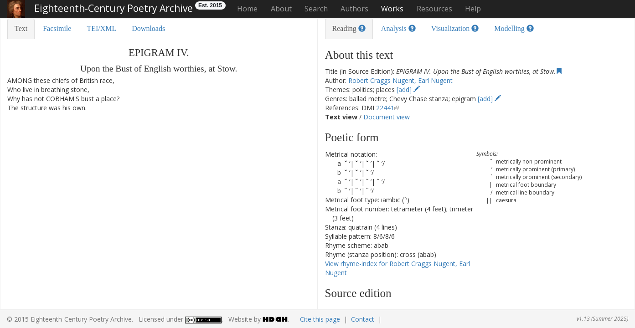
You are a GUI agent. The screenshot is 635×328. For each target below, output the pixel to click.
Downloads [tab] (148, 28)
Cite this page (320, 319)
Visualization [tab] (455, 28)
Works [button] (392, 9)
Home (247, 9)
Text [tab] (21, 28)
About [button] (281, 9)
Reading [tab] (349, 28)
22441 (385, 107)
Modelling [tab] (514, 28)
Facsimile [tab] (57, 28)
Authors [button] (354, 9)
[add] (408, 89)
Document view (386, 117)
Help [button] (473, 9)
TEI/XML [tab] (101, 28)
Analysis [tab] (398, 28)
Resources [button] (434, 9)
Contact (362, 319)
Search (316, 9)
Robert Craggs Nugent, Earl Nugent (400, 80)
